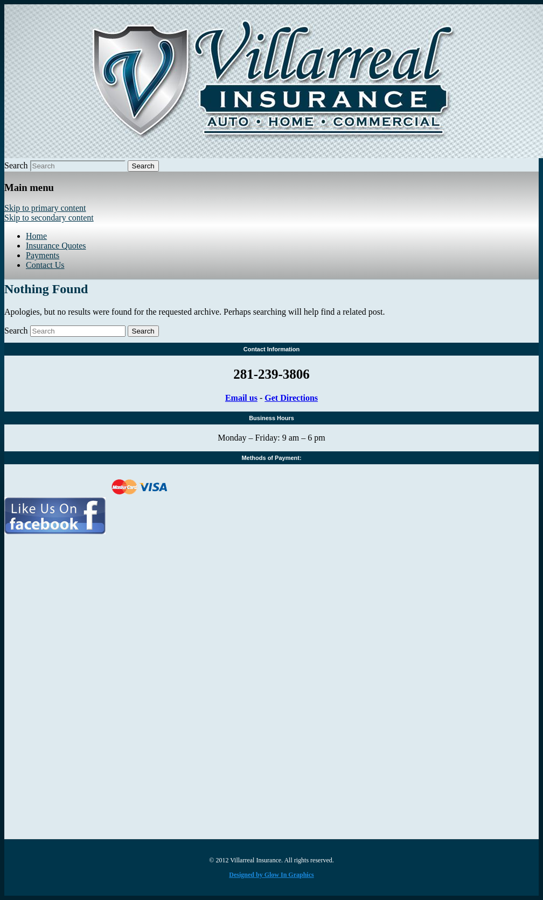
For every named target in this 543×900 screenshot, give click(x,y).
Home (36, 235)
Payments (42, 255)
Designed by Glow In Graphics (271, 874)
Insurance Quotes (56, 245)
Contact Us (45, 265)
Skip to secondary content (49, 217)
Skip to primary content (45, 207)
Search (16, 165)
